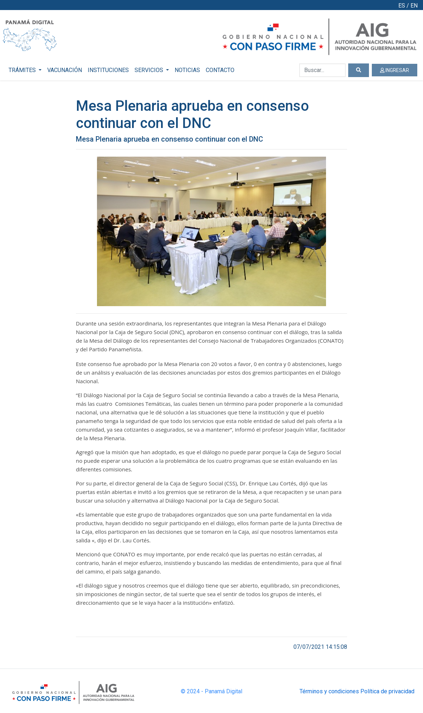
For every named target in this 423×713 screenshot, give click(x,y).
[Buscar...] (322, 70)
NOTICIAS (187, 70)
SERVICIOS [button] (150, 70)
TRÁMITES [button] (23, 70)
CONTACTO (220, 70)
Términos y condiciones (329, 691)
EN (414, 5)
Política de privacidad (387, 691)
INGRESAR (394, 70)
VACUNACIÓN (64, 70)
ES (401, 5)
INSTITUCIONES (108, 70)
